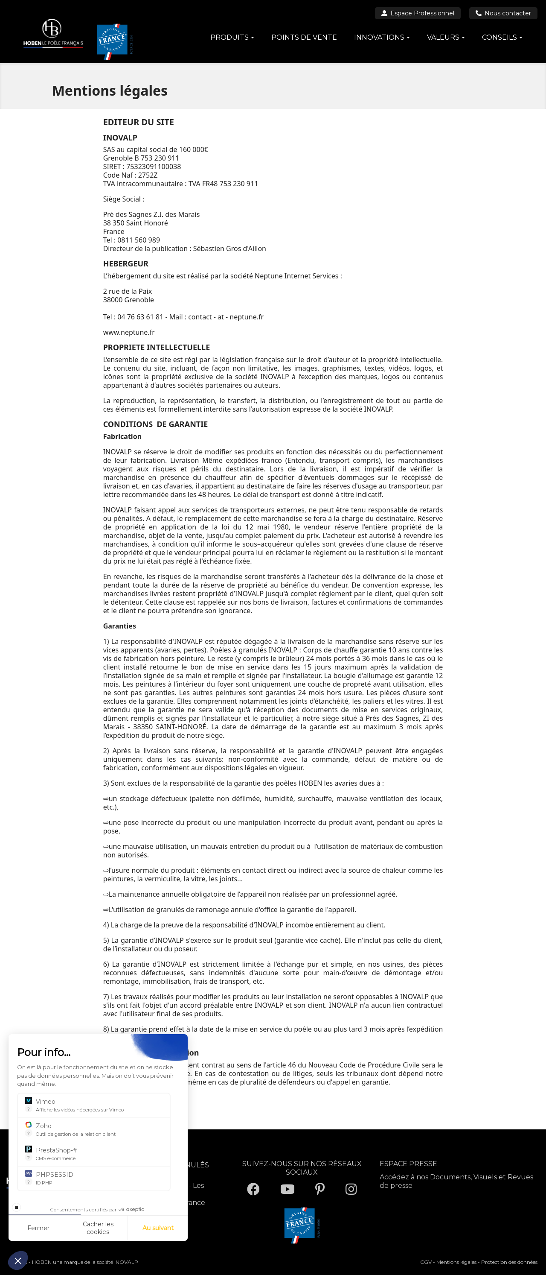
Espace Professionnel (417, 13)
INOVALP (126, 1262)
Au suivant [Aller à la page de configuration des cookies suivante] (158, 1228)
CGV (426, 1262)
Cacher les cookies (98, 1228)
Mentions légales (456, 1262)
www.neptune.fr (129, 332)
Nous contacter (503, 13)
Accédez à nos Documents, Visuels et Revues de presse (456, 1181)
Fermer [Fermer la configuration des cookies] (38, 1228)
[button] (18, 1260)
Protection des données (509, 1262)
